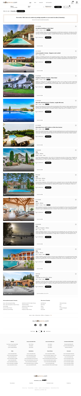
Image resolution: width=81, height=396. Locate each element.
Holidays (41, 2)
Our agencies (49, 2)
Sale (30, 2)
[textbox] (19, 7)
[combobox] (19, 7)
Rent (35, 2)
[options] (43, 7)
